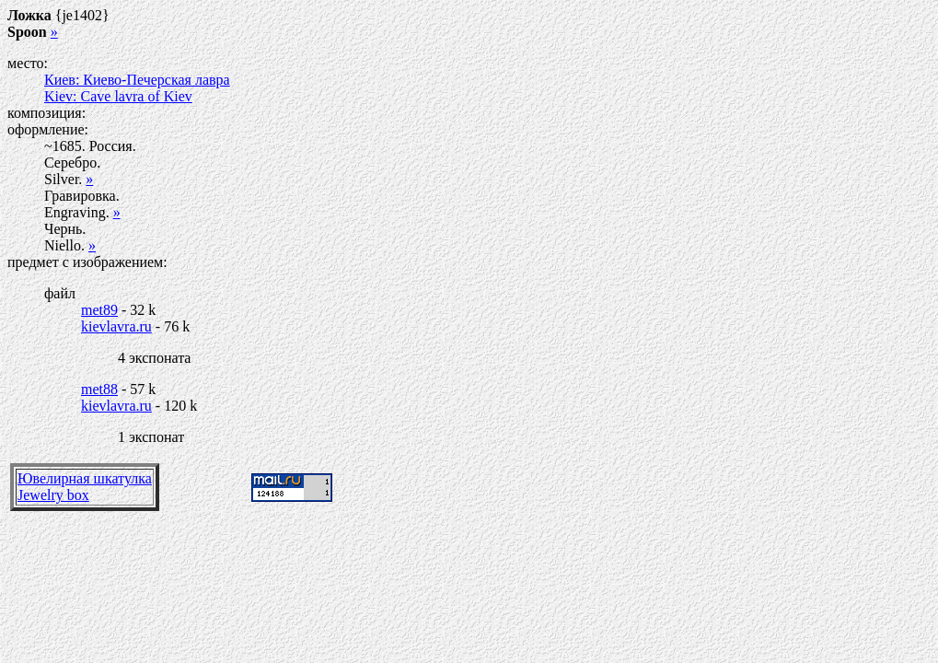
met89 (99, 310)
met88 (99, 389)
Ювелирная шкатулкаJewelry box (84, 487)
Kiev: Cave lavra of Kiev (118, 96)
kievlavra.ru (116, 326)
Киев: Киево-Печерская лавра (137, 79)
